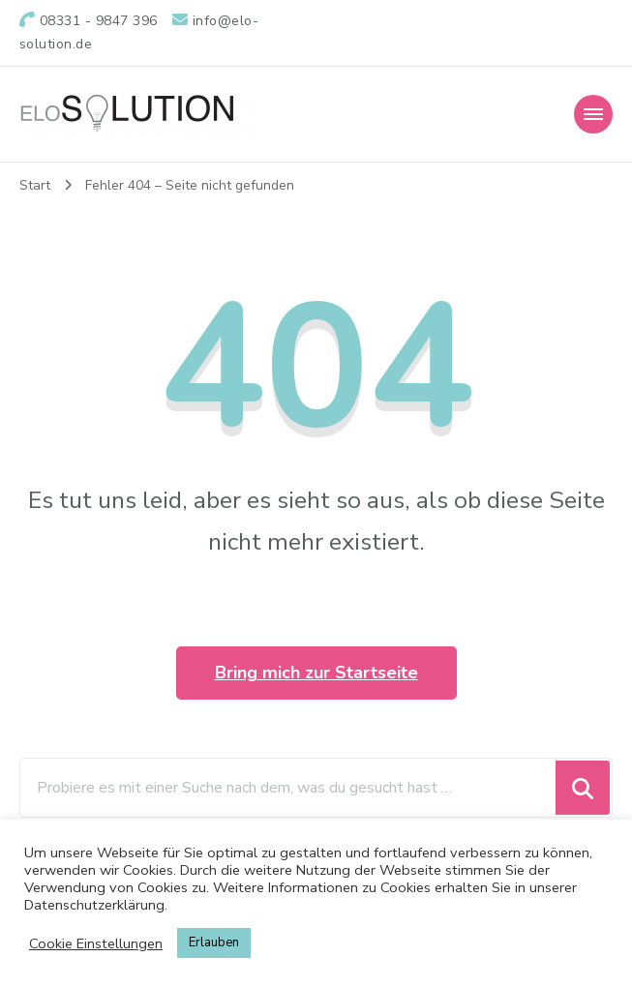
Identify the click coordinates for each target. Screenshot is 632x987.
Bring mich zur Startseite (316, 672)
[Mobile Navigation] (593, 114)
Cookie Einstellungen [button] (96, 943)
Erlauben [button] (214, 942)
